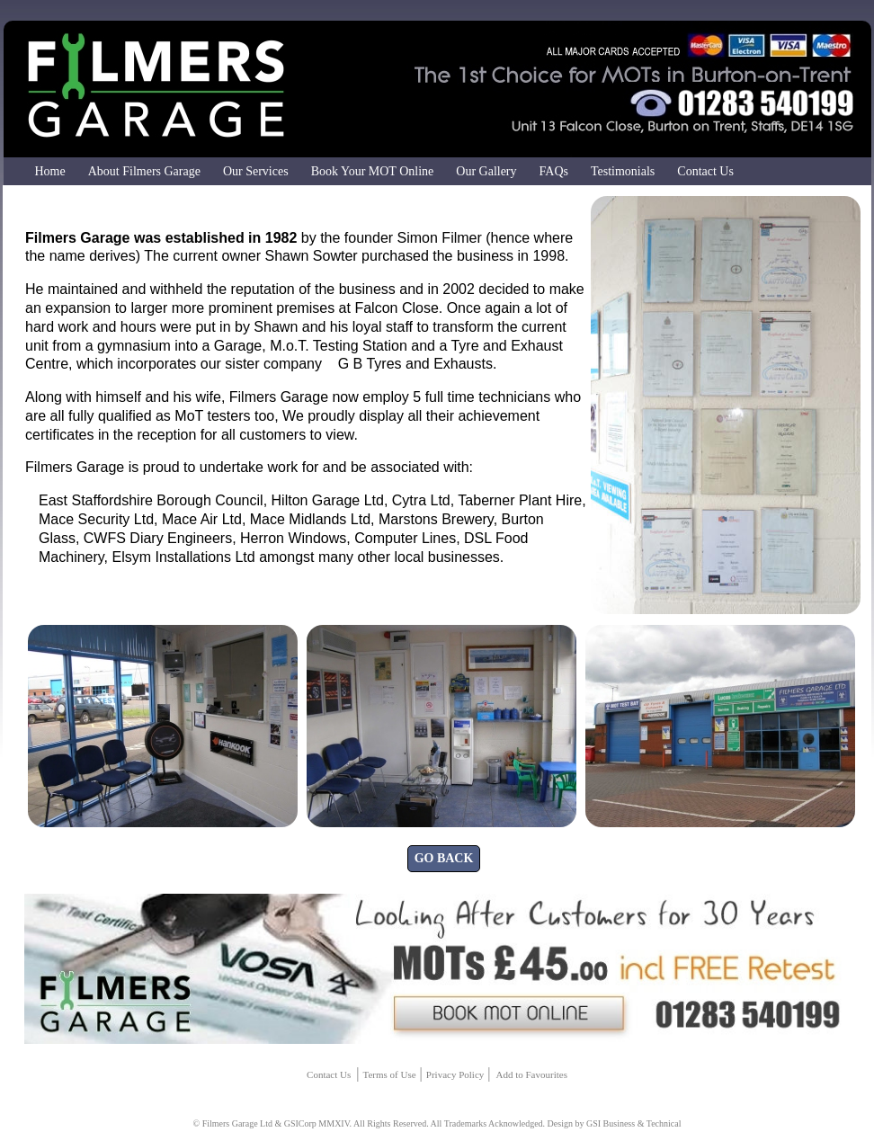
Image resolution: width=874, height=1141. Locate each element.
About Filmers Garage (144, 171)
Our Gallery (486, 171)
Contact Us (705, 171)
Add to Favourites (530, 1074)
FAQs (554, 171)
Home (50, 171)
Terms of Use (388, 1074)
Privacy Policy (455, 1074)
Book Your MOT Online (372, 171)
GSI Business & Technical (634, 1123)
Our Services (256, 171)
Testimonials (623, 171)
